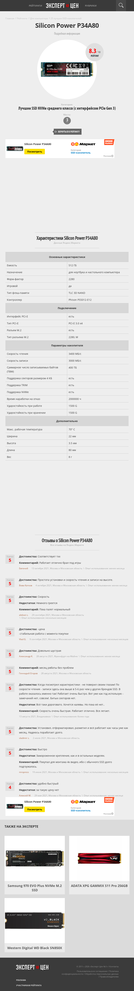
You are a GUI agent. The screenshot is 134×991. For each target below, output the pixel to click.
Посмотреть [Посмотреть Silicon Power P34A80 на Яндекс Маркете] (34, 151)
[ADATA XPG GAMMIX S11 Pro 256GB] (99, 858)
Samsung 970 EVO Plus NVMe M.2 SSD (35, 888)
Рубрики (91, 5)
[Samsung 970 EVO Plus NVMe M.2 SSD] (35, 858)
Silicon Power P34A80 (37, 144)
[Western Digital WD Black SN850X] (35, 920)
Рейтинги (35, 5)
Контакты (114, 966)
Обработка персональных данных (102, 974)
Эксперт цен (62, 6)
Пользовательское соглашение (92, 971)
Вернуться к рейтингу (67, 132)
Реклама (21, 980)
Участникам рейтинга (29, 985)
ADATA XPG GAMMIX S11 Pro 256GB (99, 886)
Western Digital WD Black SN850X (34, 948)
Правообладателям (109, 976)
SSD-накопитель (81, 152)
